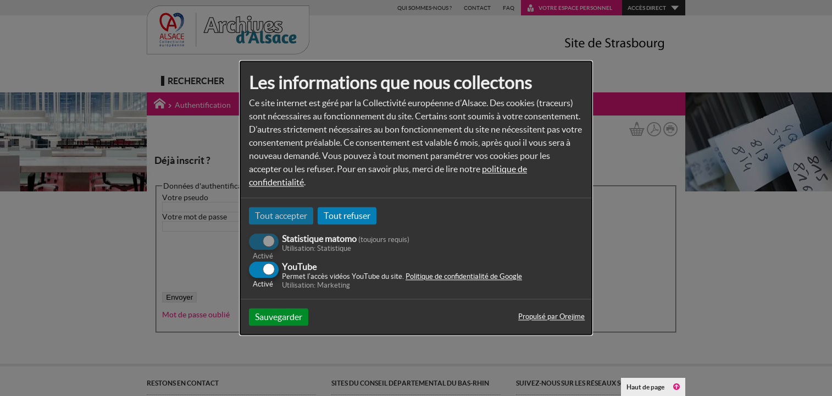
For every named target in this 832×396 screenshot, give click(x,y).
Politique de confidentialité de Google (464, 277)
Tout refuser (347, 216)
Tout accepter (281, 216)
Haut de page (653, 387)
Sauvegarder (278, 317)
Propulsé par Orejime (551, 317)
